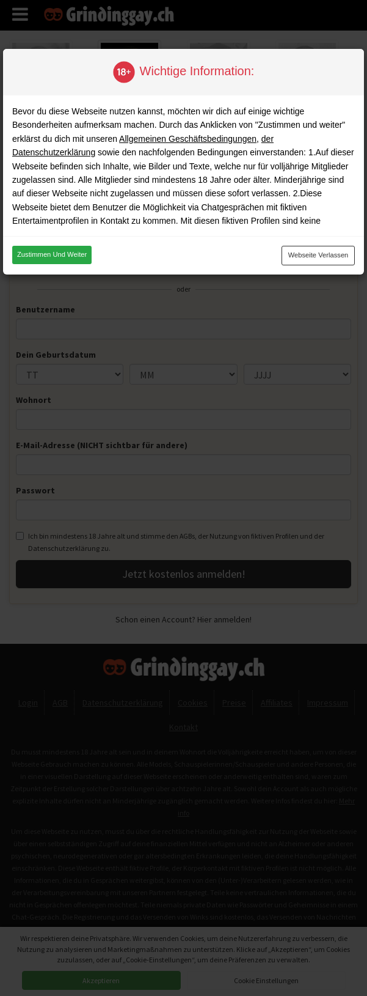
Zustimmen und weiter (52, 254)
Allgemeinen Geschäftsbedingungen (187, 139)
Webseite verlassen (318, 255)
